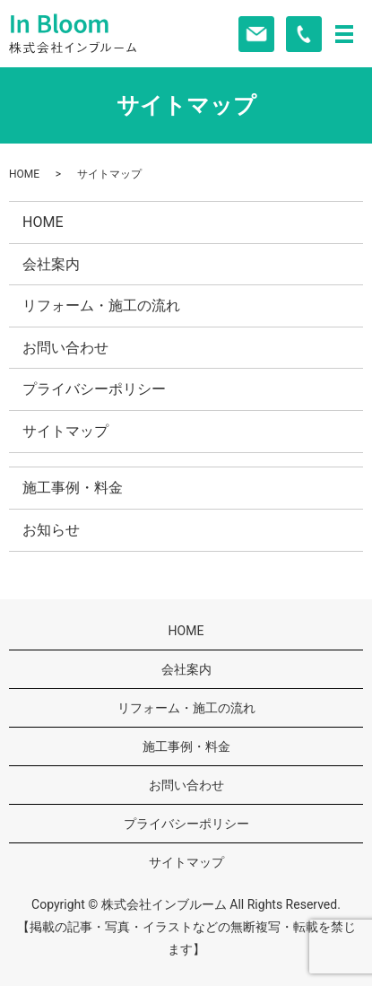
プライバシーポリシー (94, 388)
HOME (24, 174)
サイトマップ (65, 431)
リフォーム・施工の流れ (101, 305)
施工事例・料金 (72, 487)
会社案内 (51, 264)
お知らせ (51, 529)
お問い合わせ (65, 347)
